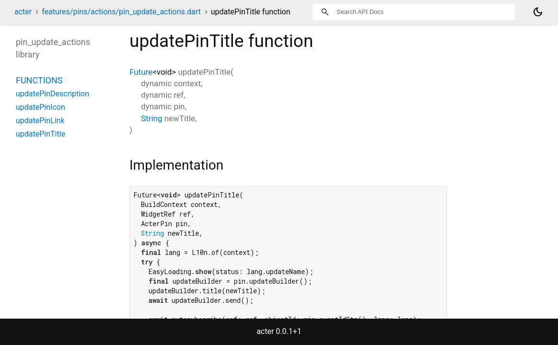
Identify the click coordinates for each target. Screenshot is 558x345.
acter (23, 11)
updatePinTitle (40, 133)
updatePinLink (40, 120)
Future (140, 72)
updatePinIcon (40, 107)
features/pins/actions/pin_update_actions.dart (121, 11)
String (151, 118)
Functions (39, 80)
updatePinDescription (52, 93)
